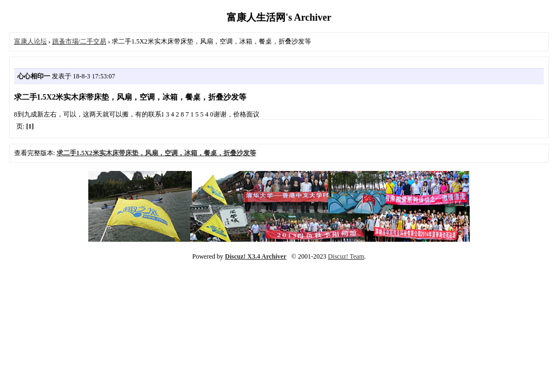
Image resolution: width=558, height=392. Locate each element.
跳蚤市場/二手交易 (79, 41)
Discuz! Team (346, 256)
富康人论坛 (30, 41)
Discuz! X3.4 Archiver (256, 256)
